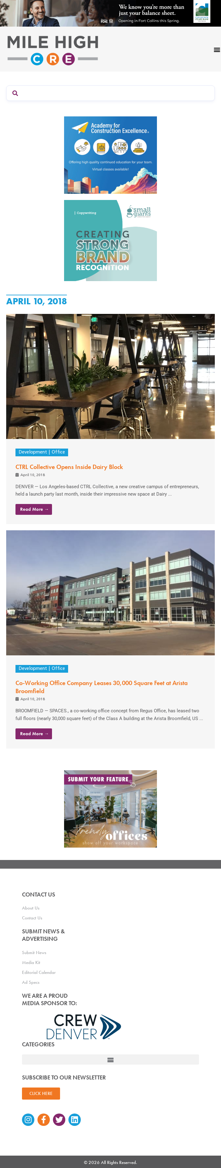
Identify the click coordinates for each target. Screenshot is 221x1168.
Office (58, 452)
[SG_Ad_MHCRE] (110, 240)
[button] (110, 1059)
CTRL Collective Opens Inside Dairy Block (69, 467)
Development (33, 452)
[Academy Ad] (110, 155)
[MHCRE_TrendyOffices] (110, 808)
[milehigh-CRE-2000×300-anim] (110, 13)
